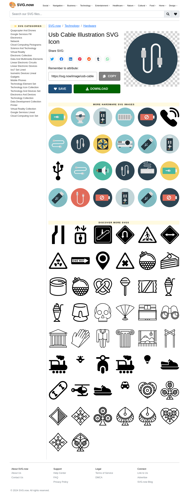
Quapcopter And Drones (23, 30)
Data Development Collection (26, 101)
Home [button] (162, 5)
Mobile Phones (18, 80)
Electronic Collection (21, 55)
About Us (16, 473)
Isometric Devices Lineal (23, 73)
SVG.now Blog (145, 481)
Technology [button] (85, 5)
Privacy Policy (61, 481)
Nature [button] (130, 5)
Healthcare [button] (118, 5)
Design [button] (172, 5)
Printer (14, 105)
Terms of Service (104, 473)
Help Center (60, 473)
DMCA (98, 477)
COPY (109, 76)
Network (15, 41)
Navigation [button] (58, 5)
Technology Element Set (23, 83)
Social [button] (46, 5)
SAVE (60, 88)
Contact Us (17, 477)
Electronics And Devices (23, 94)
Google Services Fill (21, 34)
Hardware (89, 25)
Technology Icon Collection (25, 87)
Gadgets (15, 76)
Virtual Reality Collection (23, 108)
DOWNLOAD (97, 88)
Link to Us (143, 473)
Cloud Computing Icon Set (24, 115)
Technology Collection (22, 98)
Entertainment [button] (102, 5)
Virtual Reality (18, 52)
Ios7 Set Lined (18, 69)
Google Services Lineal (23, 112)
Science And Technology (23, 48)
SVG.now (54, 25)
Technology (72, 25)
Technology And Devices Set (25, 91)
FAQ (56, 477)
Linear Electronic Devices (24, 66)
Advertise (142, 477)
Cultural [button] (142, 5)
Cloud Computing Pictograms (26, 44)
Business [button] (71, 5)
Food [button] (152, 5)
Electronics (16, 37)
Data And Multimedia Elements (27, 59)
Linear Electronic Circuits (24, 62)
